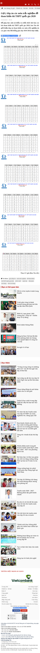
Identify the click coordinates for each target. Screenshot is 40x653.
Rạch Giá (25, 281)
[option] (20, 578)
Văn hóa (35, 595)
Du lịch (36, 602)
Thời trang (5, 602)
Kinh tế (4, 591)
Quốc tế (4, 595)
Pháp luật (35, 593)
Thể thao (4, 597)
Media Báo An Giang (32, 604)
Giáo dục (35, 591)
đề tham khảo (30, 278)
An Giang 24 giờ (9, 8)
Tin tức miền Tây (7, 604)
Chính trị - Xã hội (22, 8)
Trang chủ (5, 586)
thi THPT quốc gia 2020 (7, 281)
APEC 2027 (18, 281)
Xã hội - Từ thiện (33, 589)
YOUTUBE (23, 610)
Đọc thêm (6, 363)
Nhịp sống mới (6, 599)
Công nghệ (5, 593)
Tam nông (35, 599)
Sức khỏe (35, 597)
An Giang (3, 283)
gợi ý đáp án (12, 278)
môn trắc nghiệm (21, 278)
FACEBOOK (16, 610)
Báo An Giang (11, 283)
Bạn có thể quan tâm (10, 287)
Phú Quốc (31, 281)
